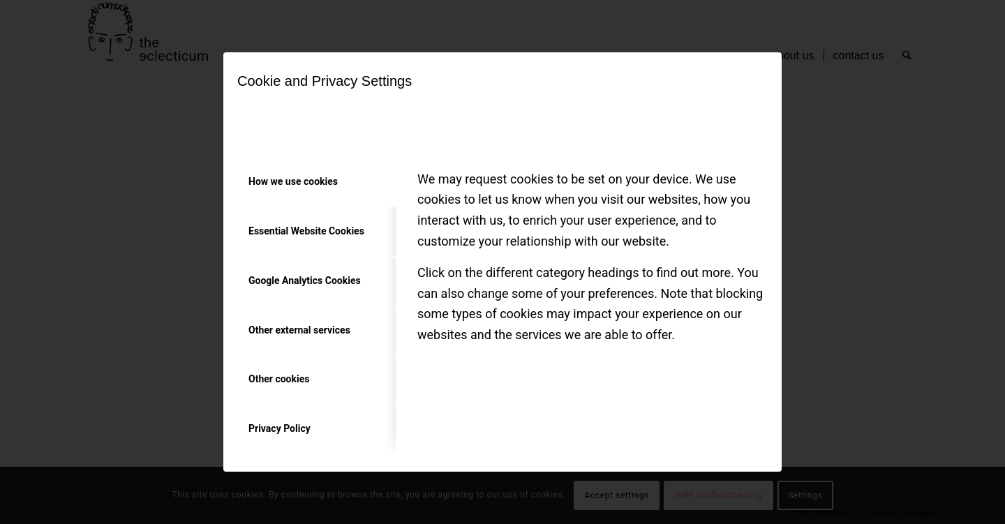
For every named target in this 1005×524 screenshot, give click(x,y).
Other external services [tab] (299, 330)
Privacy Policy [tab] (279, 428)
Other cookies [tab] (278, 378)
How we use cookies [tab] (293, 181)
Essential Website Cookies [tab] (306, 231)
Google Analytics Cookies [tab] (304, 280)
